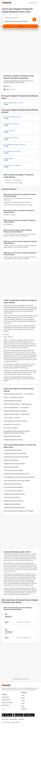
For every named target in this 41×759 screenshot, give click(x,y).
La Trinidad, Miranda (9, 477)
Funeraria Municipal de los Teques (13, 439)
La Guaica (17, 417)
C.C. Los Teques (8, 417)
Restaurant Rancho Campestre (12, 436)
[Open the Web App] (29, 715)
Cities (22, 706)
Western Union (25, 414)
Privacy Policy (13, 719)
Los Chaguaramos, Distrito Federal (13, 470)
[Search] (20, 26)
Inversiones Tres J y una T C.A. (12, 424)
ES (3, 709)
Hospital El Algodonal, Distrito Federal (14, 507)
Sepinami (6, 397)
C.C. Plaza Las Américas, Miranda (13, 487)
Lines (22, 695)
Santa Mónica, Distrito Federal (12, 504)
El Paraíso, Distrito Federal (11, 460)
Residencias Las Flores (16, 397)
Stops (22, 703)
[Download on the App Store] (18, 715)
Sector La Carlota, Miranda (11, 467)
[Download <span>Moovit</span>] (33, 3)
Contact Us (21, 719)
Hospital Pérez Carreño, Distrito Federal (15, 453)
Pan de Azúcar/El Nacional (11, 407)
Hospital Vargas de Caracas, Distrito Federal (16, 456)
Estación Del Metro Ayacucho (12, 404)
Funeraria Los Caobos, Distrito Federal (14, 494)
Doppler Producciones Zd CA (12, 414)
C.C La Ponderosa (29, 394)
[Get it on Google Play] (7, 715)
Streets (23, 700)
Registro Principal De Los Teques (13, 394)
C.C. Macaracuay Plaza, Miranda (13, 450)
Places (23, 698)
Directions (24, 708)
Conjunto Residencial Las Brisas (13, 400)
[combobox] (20, 18)
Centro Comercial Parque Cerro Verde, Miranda (17, 480)
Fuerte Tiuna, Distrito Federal (12, 497)
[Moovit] (6, 3)
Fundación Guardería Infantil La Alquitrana (15, 410)
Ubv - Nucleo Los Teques (10, 427)
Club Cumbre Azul (27, 404)
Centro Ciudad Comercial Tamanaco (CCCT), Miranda (18, 511)
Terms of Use (5, 719)
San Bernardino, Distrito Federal (12, 484)
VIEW (19, 180)
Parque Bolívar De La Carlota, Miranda (14, 463)
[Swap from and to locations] (34, 20)
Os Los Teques (24, 407)
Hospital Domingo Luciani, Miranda (13, 500)
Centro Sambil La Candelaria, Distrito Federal (16, 473)
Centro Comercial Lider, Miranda (25, 477)
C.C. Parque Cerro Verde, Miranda (13, 490)
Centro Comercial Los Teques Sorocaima (15, 421)
